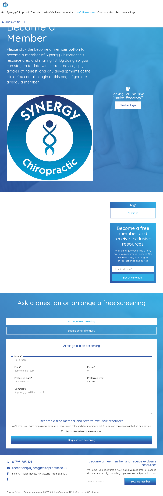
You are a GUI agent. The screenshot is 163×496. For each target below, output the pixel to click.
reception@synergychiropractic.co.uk (39, 468)
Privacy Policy (13, 492)
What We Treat (52, 12)
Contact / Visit (105, 12)
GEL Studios (93, 492)
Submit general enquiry (81, 330)
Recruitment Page (125, 12)
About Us (68, 12)
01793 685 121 (11, 22)
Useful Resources (85, 12)
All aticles (133, 212)
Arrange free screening (81, 321)
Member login (128, 105)
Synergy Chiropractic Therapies (24, 12)
